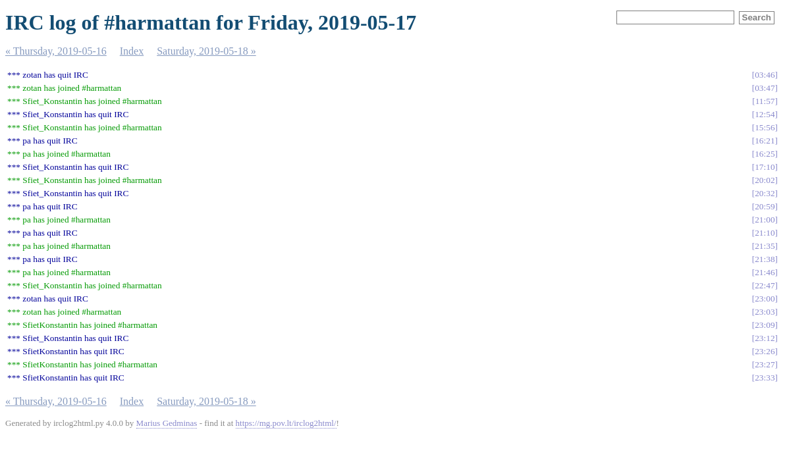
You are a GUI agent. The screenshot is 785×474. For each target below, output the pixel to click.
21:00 (764, 219)
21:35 (764, 246)
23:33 (764, 377)
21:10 (764, 233)
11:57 (765, 101)
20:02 (764, 180)
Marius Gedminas (167, 423)
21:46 (764, 272)
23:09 (764, 325)
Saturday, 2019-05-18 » (206, 51)
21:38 (764, 259)
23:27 (764, 364)
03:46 (764, 75)
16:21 (764, 140)
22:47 (764, 285)
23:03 (764, 312)
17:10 (764, 167)
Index (132, 51)
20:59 (764, 206)
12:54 (764, 114)
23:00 (764, 298)
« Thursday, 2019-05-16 (56, 51)
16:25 (764, 154)
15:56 (764, 127)
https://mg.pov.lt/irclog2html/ (286, 423)
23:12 (764, 338)
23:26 (764, 351)
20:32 (764, 193)
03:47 (764, 88)
